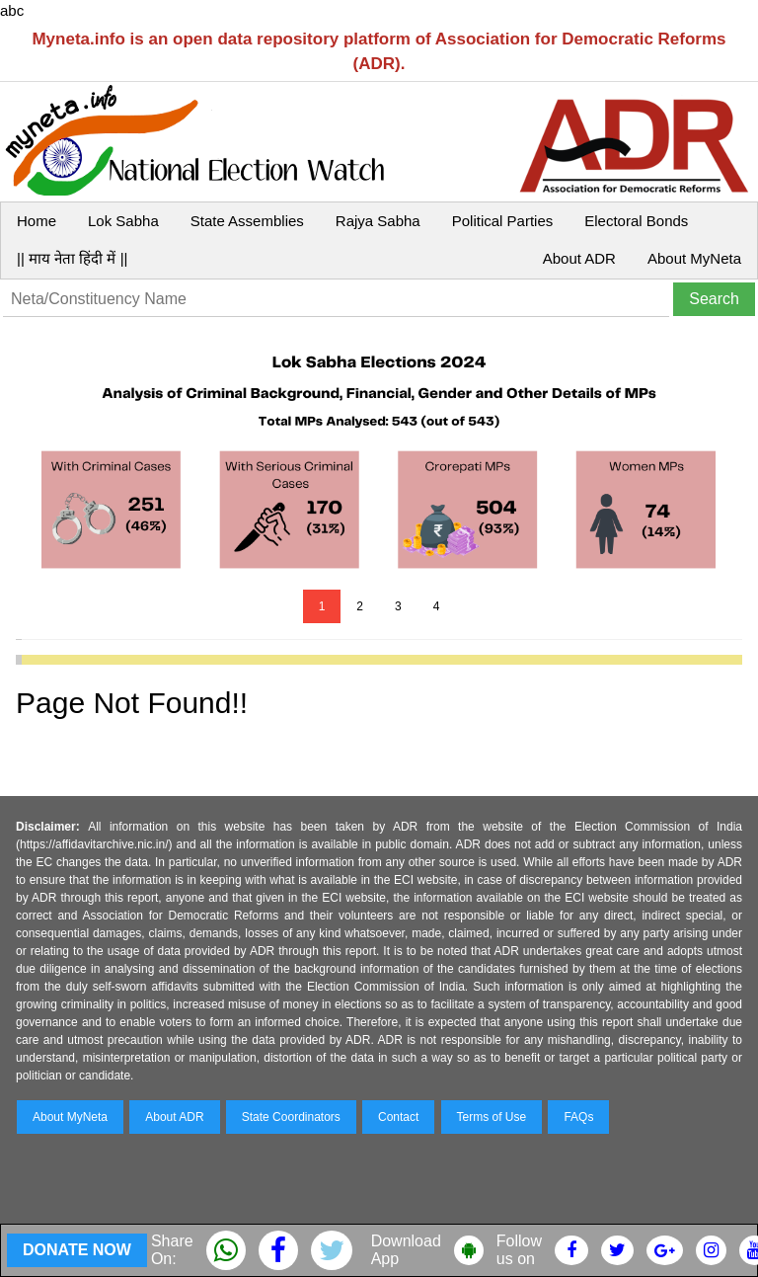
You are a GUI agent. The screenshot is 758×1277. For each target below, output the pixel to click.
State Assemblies (247, 220)
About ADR (579, 258)
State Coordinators (291, 1117)
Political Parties (503, 220)
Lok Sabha (123, 220)
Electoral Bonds (636, 220)
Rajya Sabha (378, 220)
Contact (398, 1117)
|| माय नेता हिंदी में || (72, 258)
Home (36, 220)
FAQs (578, 1117)
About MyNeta (694, 258)
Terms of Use (492, 1117)
